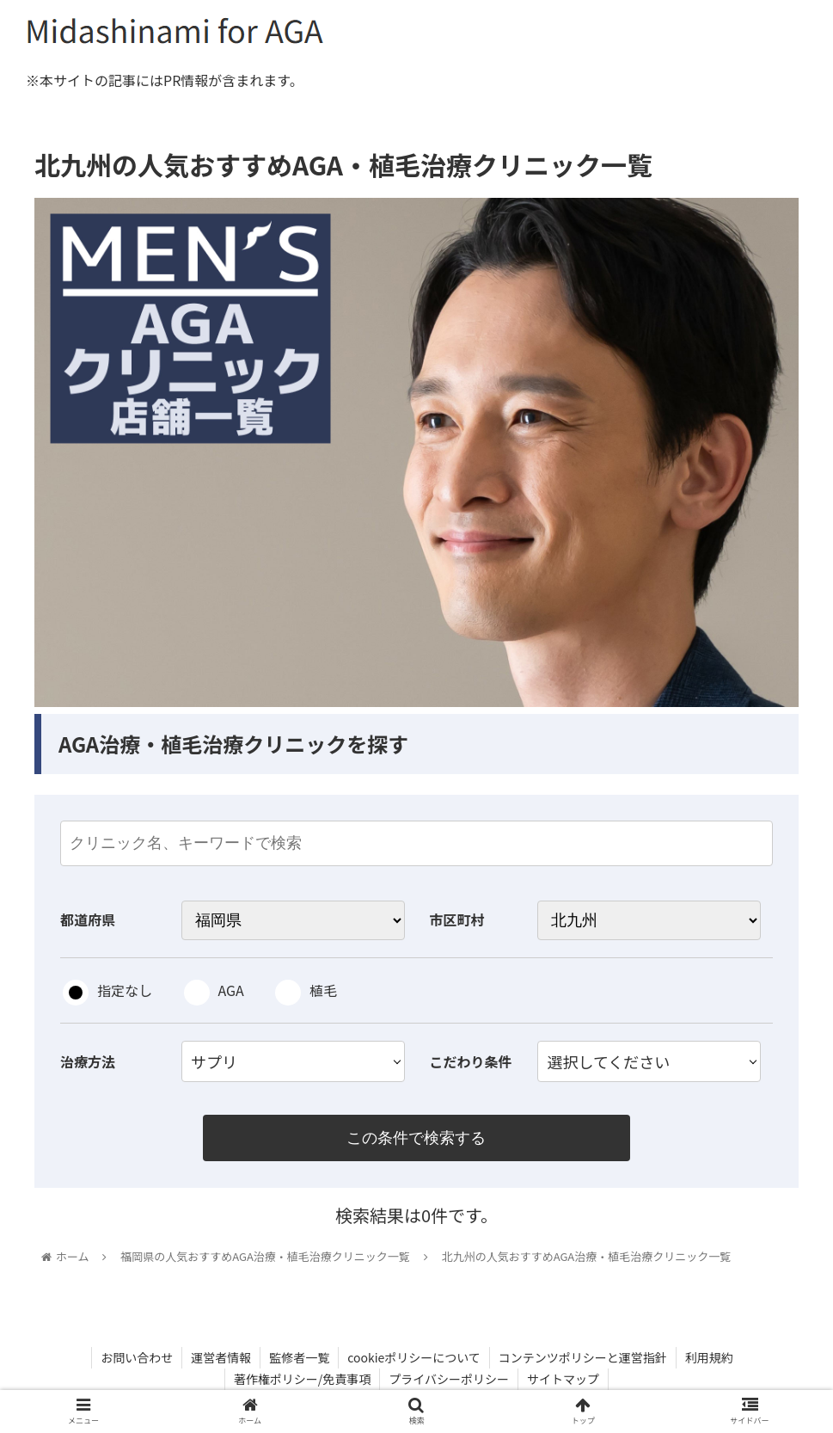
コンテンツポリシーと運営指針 (583, 1357)
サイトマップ (563, 1378)
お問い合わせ (137, 1357)
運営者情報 (221, 1357)
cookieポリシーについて (414, 1357)
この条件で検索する (416, 1138)
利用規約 (709, 1357)
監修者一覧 (299, 1357)
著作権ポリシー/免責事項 (302, 1378)
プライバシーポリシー (449, 1378)
